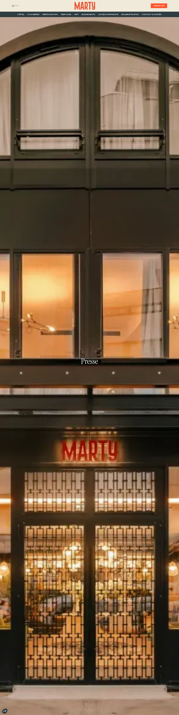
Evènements (88, 14)
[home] (85, 6)
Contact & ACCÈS (152, 14)
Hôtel (20, 14)
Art (76, 14)
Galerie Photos (130, 14)
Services (66, 14)
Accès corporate (108, 14)
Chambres (33, 14)
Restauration (50, 14)
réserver (159, 6)
